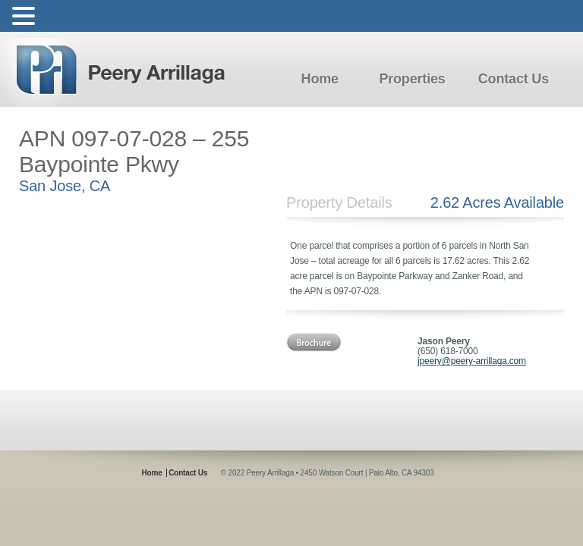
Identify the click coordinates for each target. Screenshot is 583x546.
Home (320, 78)
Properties (412, 78)
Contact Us (513, 78)
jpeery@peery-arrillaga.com (472, 361)
